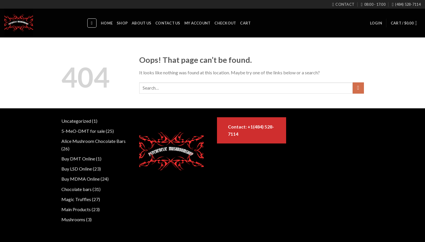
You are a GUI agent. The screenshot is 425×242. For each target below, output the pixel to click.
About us (141, 23)
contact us (167, 23)
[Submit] (358, 88)
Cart (245, 23)
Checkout (225, 23)
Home (107, 23)
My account (197, 23)
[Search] (92, 23)
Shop (122, 23)
